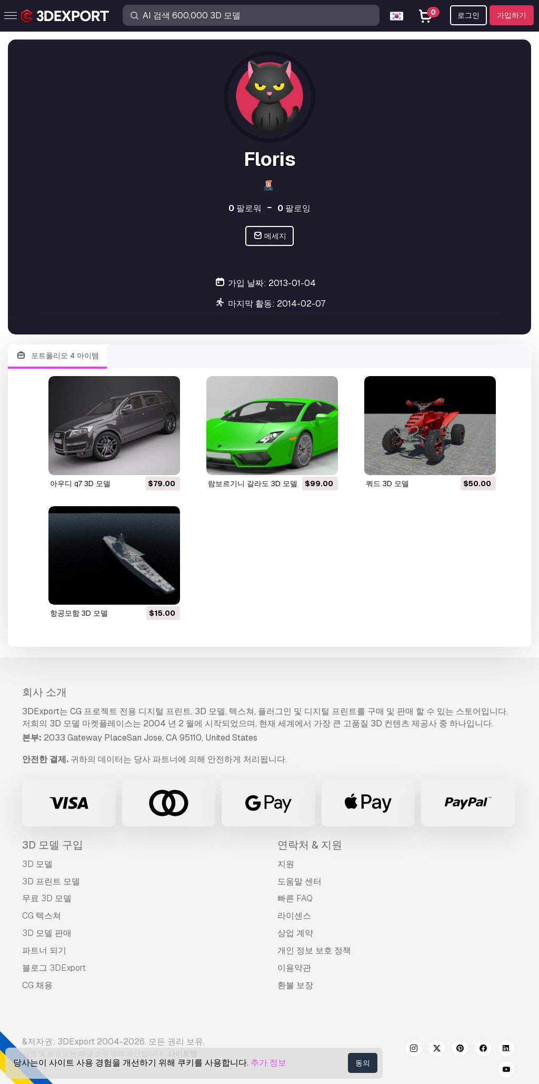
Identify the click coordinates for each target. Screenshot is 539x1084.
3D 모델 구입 (52, 845)
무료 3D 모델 (47, 898)
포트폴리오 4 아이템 (57, 356)
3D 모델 (37, 864)
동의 (362, 1063)
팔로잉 (294, 208)
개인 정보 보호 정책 (314, 950)
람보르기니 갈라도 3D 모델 (252, 483)
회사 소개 (44, 692)
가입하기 (511, 15)
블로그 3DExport (54, 967)
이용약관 (294, 967)
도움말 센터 (299, 881)
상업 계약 (295, 933)
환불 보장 (295, 985)
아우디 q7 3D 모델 (80, 483)
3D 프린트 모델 (51, 881)
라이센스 (294, 915)
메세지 (270, 236)
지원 (285, 864)
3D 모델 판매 (47, 933)
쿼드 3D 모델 (387, 483)
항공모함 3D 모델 (79, 613)
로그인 (468, 15)
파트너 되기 (44, 950)
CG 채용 (37, 985)
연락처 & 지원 (309, 845)
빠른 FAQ (295, 898)
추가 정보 (268, 1062)
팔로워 (245, 208)
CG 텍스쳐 (41, 915)
